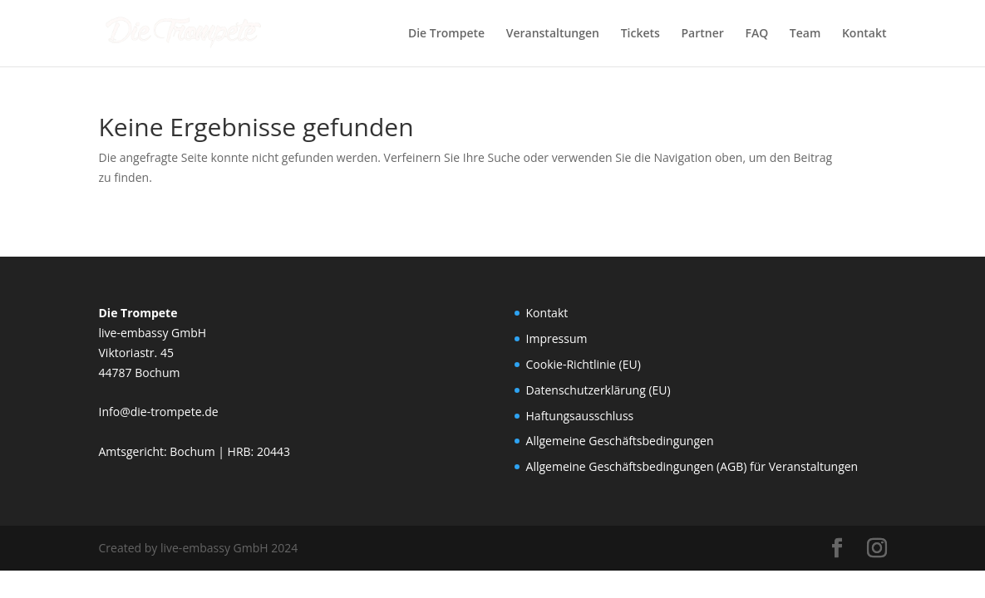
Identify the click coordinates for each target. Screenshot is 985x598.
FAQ (756, 34)
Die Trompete (446, 34)
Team (805, 34)
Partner (702, 34)
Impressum (557, 338)
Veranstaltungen (552, 34)
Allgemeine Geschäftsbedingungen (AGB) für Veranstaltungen (692, 466)
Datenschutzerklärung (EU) (598, 390)
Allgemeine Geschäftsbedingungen (620, 440)
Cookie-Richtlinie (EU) (583, 364)
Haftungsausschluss (580, 416)
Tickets (640, 34)
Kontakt (864, 34)
